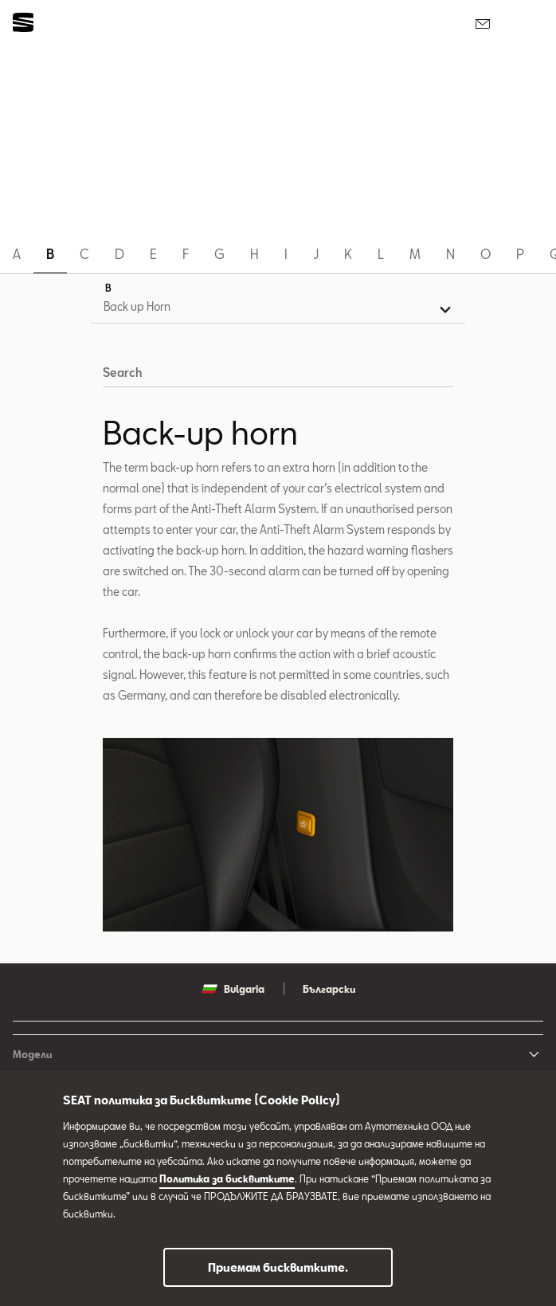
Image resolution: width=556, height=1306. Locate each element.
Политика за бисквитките (227, 1178)
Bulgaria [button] (233, 988)
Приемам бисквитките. (278, 1267)
